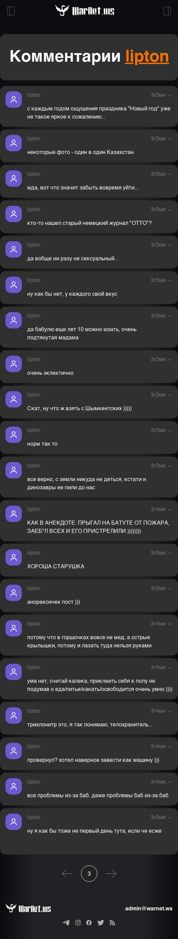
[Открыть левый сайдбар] (10, 10)
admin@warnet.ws (149, 909)
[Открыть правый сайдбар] (167, 10)
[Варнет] (33, 909)
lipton (147, 57)
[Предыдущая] (67, 873)
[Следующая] (111, 873)
